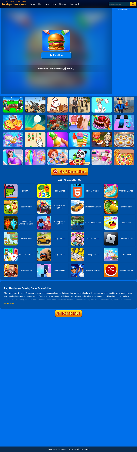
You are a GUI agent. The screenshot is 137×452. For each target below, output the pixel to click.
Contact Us (62, 449)
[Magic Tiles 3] (124, 116)
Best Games (84, 449)
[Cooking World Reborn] (102, 133)
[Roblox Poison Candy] (13, 98)
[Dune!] (35, 116)
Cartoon (63, 4)
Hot (40, 4)
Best (47, 4)
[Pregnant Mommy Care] (13, 150)
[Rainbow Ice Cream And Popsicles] (79, 133)
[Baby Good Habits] (57, 150)
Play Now (56, 55)
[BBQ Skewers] (35, 133)
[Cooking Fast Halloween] (57, 116)
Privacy (75, 449)
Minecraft (74, 4)
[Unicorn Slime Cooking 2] (35, 150)
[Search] (119, 4)
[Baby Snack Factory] (79, 150)
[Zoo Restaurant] (57, 98)
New (32, 4)
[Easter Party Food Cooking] (124, 133)
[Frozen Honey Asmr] (57, 133)
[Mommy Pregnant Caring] (102, 150)
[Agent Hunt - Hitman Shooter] (79, 98)
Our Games (52, 449)
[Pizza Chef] (124, 150)
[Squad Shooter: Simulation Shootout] (35, 98)
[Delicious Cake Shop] (102, 116)
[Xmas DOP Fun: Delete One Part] (102, 98)
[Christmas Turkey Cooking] (79, 116)
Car (54, 4)
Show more (9, 303)
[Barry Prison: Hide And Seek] (124, 98)
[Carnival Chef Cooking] (13, 116)
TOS (69, 449)
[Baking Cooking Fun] (13, 133)
